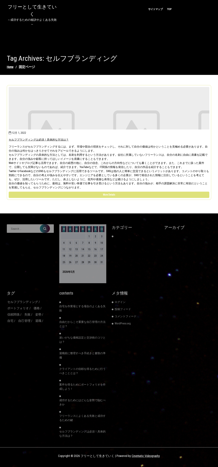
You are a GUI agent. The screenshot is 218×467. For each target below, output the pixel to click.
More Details (109, 194)
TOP (169, 9)
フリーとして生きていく (32, 10)
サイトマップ (155, 9)
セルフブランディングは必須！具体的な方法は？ (39, 139)
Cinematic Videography (146, 456)
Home (10, 67)
